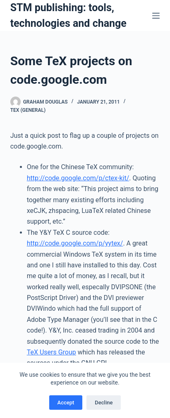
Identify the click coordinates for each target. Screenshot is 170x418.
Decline (104, 402)
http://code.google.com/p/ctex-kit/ (78, 178)
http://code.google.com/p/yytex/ (75, 243)
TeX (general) (27, 110)
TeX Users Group (51, 352)
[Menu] (156, 15)
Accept (65, 402)
